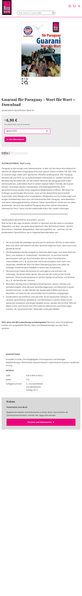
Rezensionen (19, 153)
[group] (41, 53)
